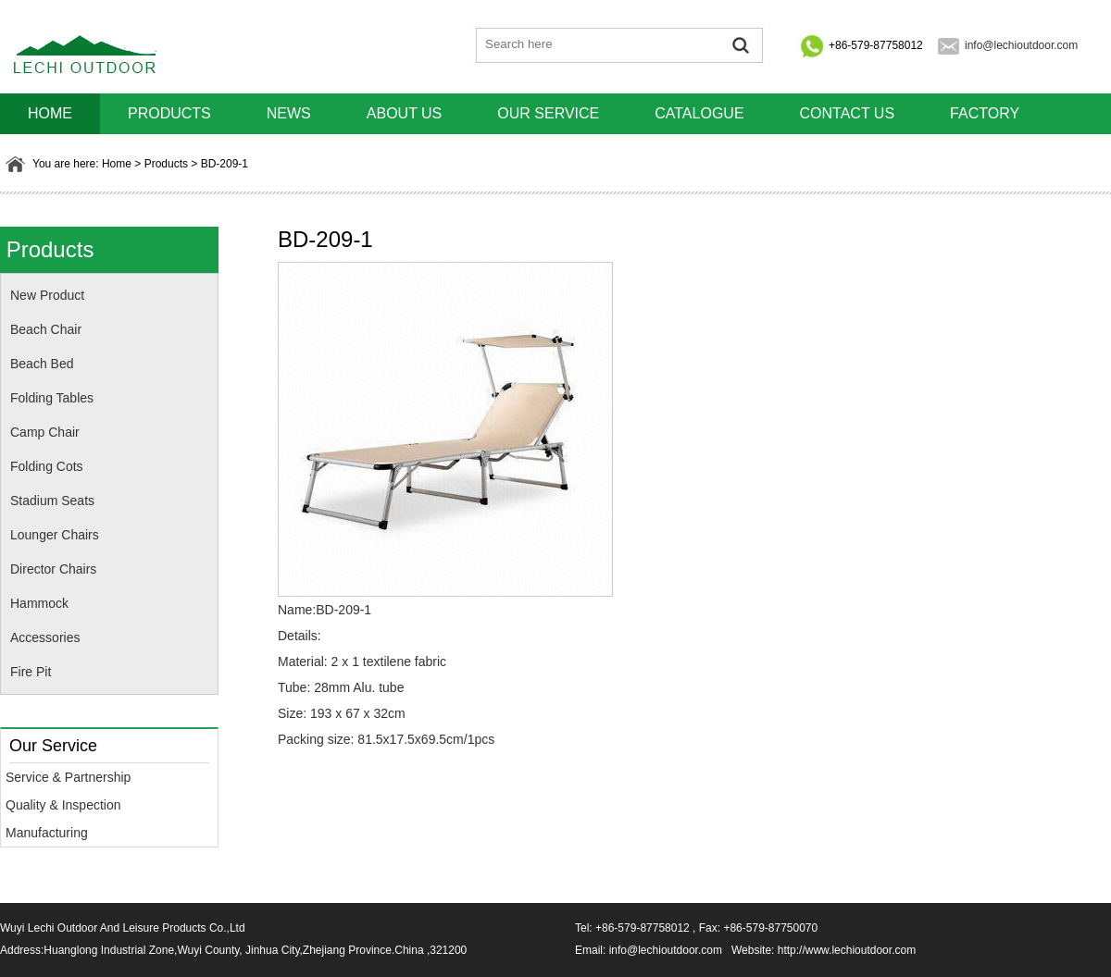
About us (405, 113)
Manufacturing (47, 832)
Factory (984, 113)
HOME (50, 113)
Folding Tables (52, 397)
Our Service (548, 113)
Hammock (39, 603)
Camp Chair (45, 432)
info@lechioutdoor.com (1021, 45)
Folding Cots (46, 466)
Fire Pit (30, 671)
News (289, 113)
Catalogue (699, 113)
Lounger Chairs (54, 534)
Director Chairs (53, 569)
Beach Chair (45, 329)
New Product (47, 295)
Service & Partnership (68, 777)
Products (169, 113)
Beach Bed (42, 363)
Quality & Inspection (63, 805)
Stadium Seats (52, 500)
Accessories (45, 637)
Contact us (847, 113)
